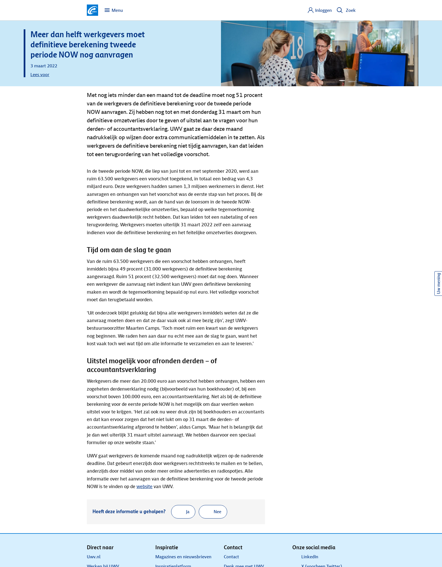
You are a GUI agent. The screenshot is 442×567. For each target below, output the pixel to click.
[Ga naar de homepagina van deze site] (92, 10)
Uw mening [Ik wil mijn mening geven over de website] (438, 283)
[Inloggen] (319, 10)
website (144, 487)
